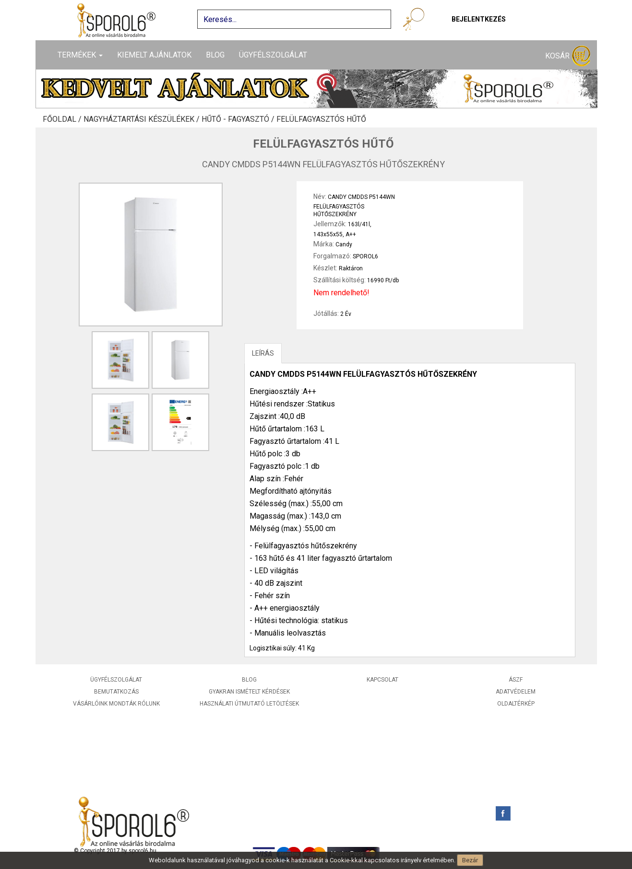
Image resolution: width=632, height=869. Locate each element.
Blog (215, 54)
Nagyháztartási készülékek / (142, 119)
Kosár (567, 56)
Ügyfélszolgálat (273, 54)
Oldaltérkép (516, 703)
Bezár (470, 860)
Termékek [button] (80, 54)
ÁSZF (516, 679)
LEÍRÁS (263, 353)
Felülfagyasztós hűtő (321, 119)
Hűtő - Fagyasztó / (239, 119)
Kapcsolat (382, 679)
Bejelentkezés (479, 19)
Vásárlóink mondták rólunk (116, 703)
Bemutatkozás (116, 691)
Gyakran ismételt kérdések (249, 691)
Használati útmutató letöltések (249, 703)
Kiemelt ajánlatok (154, 54)
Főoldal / (63, 119)
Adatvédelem (516, 691)
